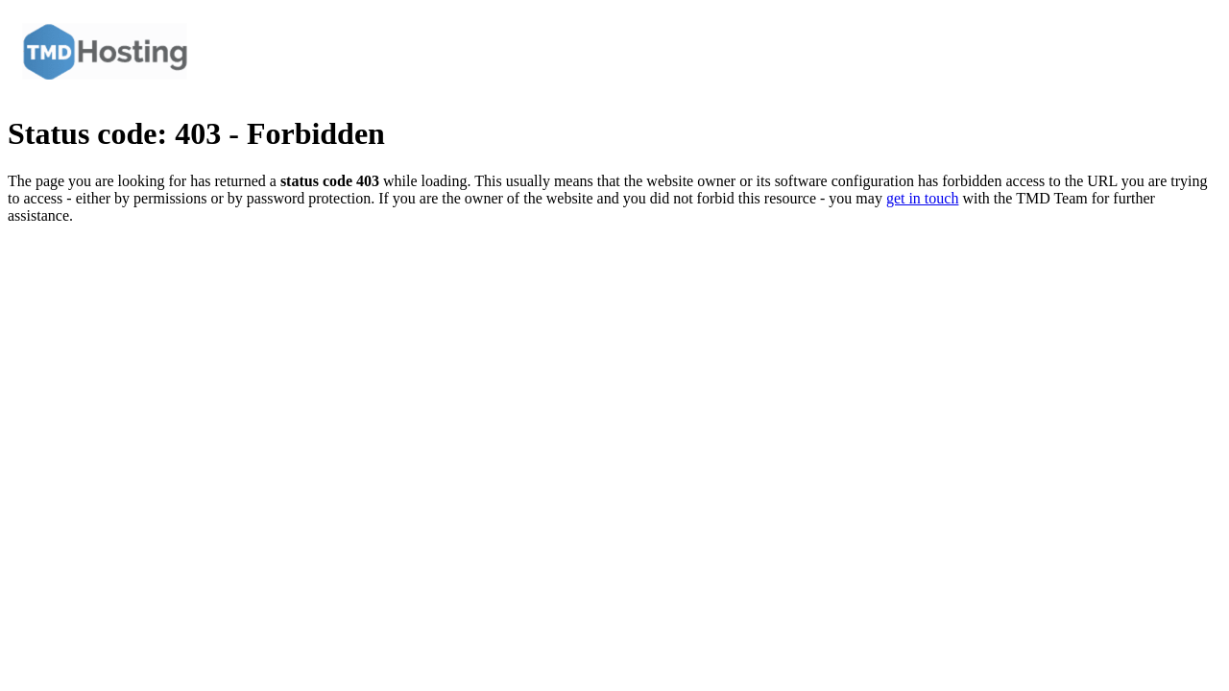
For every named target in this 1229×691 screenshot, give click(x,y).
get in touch (922, 198)
